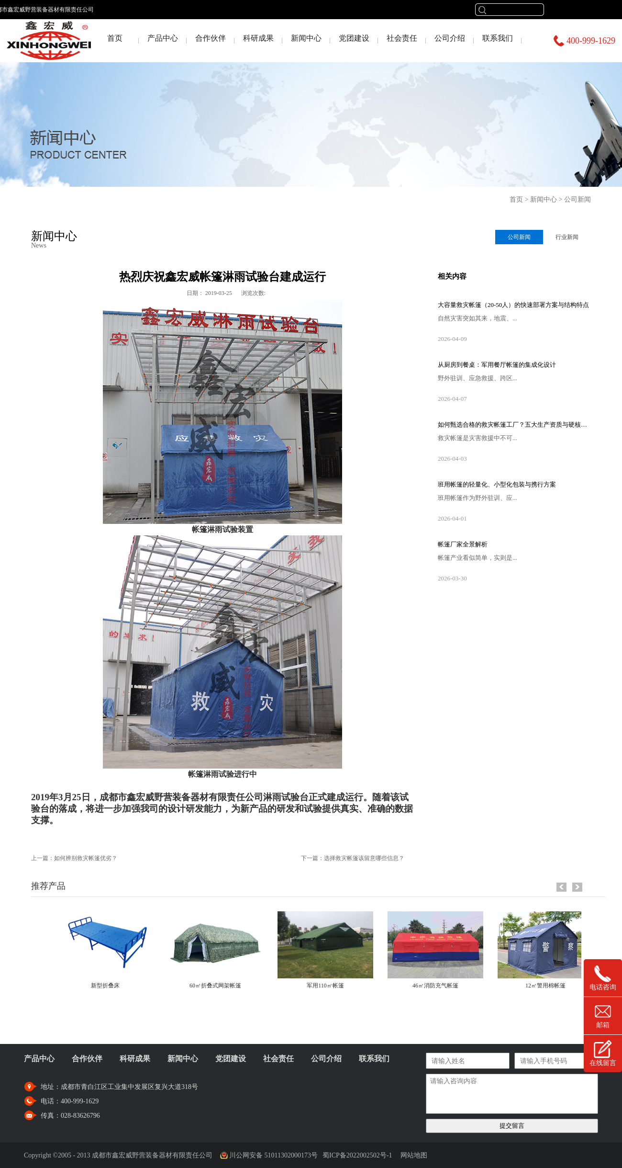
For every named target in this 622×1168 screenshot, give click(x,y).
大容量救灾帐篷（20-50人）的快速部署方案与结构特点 (513, 305)
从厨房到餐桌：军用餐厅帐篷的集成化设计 (497, 365)
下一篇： (352, 858)
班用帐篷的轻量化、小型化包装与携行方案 (497, 484)
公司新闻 (577, 199)
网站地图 (412, 1155)
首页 (114, 38)
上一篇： (74, 858)
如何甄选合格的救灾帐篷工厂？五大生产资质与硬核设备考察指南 (514, 424)
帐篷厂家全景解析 (463, 544)
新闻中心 (543, 199)
